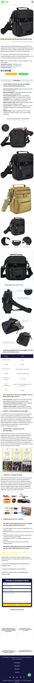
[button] (2, 22)
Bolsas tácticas (7, 41)
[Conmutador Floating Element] (29, 675)
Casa (2, 41)
